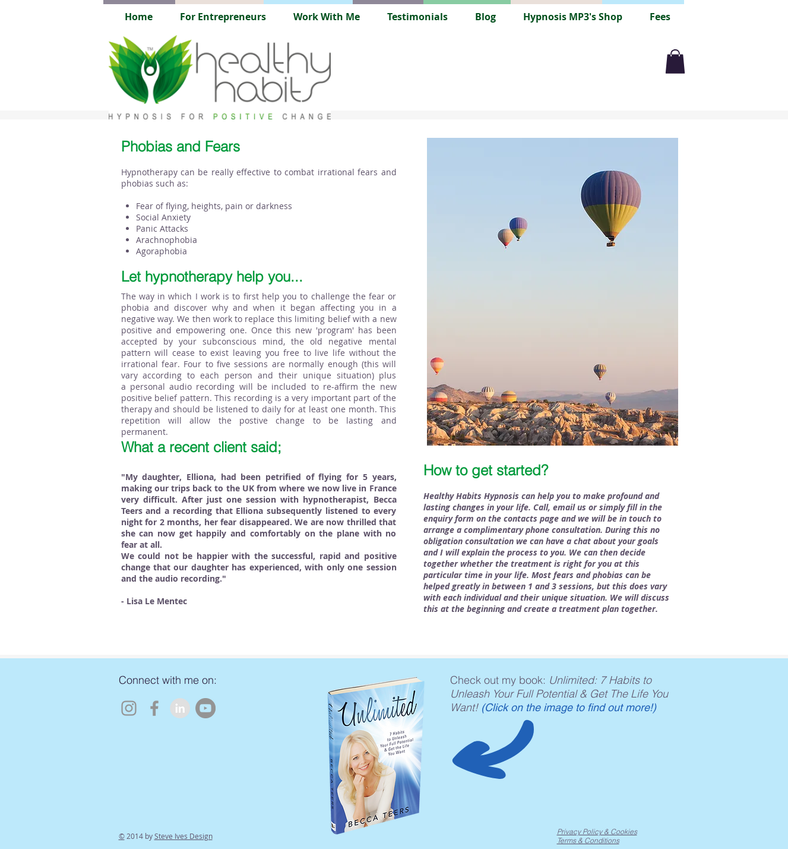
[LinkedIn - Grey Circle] (180, 708)
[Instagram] (129, 708)
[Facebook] (154, 708)
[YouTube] (205, 708)
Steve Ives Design (183, 836)
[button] (675, 61)
